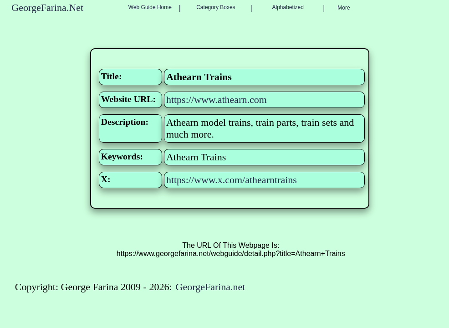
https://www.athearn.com (216, 99)
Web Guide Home (150, 7)
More (343, 8)
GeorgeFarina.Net (47, 7)
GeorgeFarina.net (210, 286)
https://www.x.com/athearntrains (231, 179)
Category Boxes (215, 7)
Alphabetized (287, 7)
